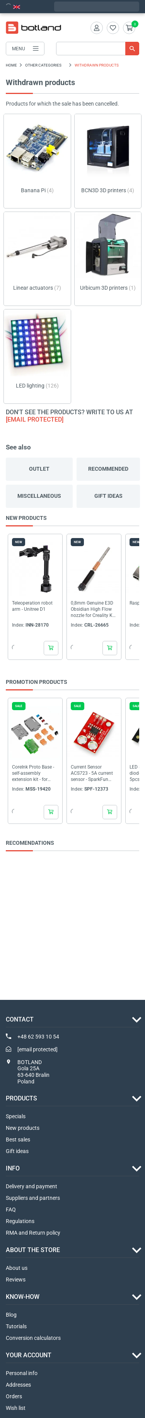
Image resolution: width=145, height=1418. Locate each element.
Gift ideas (108, 496)
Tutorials (16, 1326)
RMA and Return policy (33, 1233)
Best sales (18, 1139)
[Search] (97, 48)
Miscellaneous (39, 496)
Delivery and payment (31, 1186)
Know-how (22, 1296)
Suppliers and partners (33, 1198)
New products (22, 1128)
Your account (28, 1355)
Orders (14, 1396)
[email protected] (34, 419)
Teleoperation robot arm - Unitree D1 (32, 606)
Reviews (16, 1279)
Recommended (108, 469)
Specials (16, 1116)
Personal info (22, 1373)
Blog (11, 1315)
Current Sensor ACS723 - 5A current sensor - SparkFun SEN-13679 (92, 773)
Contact (20, 1019)
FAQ (11, 1209)
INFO (13, 1168)
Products (21, 1098)
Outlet (39, 469)
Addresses (18, 1385)
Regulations (20, 1221)
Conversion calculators (33, 1338)
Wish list (16, 1408)
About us (16, 1268)
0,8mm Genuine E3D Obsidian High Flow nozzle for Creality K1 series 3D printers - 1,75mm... (93, 609)
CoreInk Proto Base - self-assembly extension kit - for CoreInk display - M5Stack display (33, 773)
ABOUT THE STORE (33, 1250)
